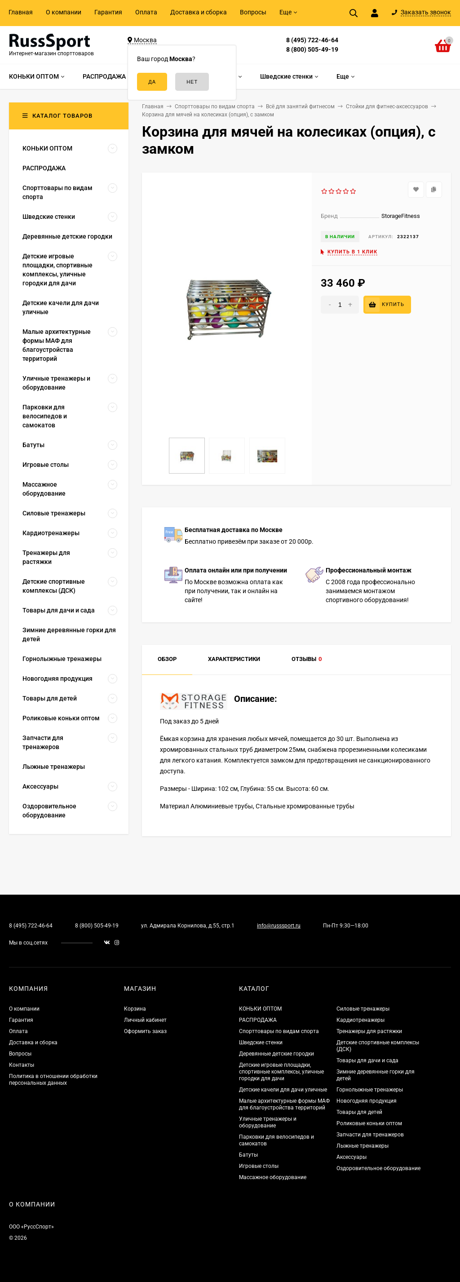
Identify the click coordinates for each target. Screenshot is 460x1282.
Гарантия (108, 12)
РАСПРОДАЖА (258, 1020)
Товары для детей (359, 1112)
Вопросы (253, 12)
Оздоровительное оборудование (378, 1168)
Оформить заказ (145, 1031)
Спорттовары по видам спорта (279, 1031)
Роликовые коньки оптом (369, 1123)
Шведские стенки (261, 1042)
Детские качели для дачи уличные (283, 1090)
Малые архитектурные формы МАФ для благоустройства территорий (284, 1104)
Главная (21, 12)
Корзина (135, 1009)
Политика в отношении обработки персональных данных (53, 1079)
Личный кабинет (145, 1020)
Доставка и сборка (198, 12)
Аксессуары (351, 1157)
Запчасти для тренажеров (370, 1134)
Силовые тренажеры (362, 1009)
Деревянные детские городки (276, 1054)
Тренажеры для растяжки (369, 1031)
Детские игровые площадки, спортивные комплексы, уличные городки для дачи (281, 1072)
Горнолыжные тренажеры (369, 1090)
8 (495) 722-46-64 (312, 40)
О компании (63, 12)
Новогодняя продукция (366, 1101)
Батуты (248, 1155)
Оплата (146, 12)
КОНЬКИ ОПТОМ (260, 1009)
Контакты (21, 1065)
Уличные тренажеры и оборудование (267, 1122)
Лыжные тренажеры (362, 1146)
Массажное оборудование (272, 1177)
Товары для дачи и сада (367, 1060)
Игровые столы (259, 1166)
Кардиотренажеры (360, 1020)
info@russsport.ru (279, 926)
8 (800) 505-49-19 (312, 49)
